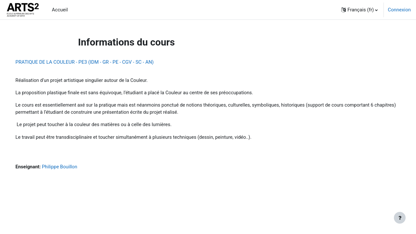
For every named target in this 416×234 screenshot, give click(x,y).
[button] (359, 10)
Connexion (399, 10)
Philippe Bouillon (70, 168)
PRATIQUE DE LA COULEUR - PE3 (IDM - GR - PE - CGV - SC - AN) (94, 62)
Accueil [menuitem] (60, 10)
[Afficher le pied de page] (400, 218)
